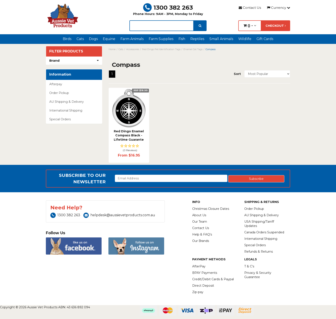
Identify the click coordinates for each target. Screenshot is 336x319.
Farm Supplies (161, 39)
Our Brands (200, 241)
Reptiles (197, 39)
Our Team (199, 222)
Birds (67, 39)
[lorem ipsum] (161, 25)
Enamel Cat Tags (192, 49)
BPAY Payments (204, 273)
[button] (129, 148)
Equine (109, 39)
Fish (181, 39)
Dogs (93, 39)
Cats (80, 39)
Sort (237, 74)
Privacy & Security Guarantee (257, 275)
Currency (278, 8)
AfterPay (199, 266)
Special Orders (60, 119)
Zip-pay (197, 292)
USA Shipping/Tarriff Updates (259, 224)
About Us (199, 215)
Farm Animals (132, 39)
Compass (211, 49)
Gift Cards (264, 39)
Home (112, 49)
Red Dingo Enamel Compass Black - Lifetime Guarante (129, 135)
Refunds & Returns (258, 251)
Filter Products (66, 51)
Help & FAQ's (202, 234)
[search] (200, 25)
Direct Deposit (203, 286)
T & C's (249, 266)
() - (249, 26)
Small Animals (221, 39)
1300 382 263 (168, 7)
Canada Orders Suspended (264, 232)
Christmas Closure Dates (210, 209)
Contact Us (250, 8)
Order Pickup (59, 93)
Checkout (276, 26)
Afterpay (55, 84)
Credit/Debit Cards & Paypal (213, 279)
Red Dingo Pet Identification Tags (161, 49)
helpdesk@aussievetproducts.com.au (119, 215)
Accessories (132, 49)
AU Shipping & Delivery (66, 102)
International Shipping (65, 110)
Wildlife (244, 39)
